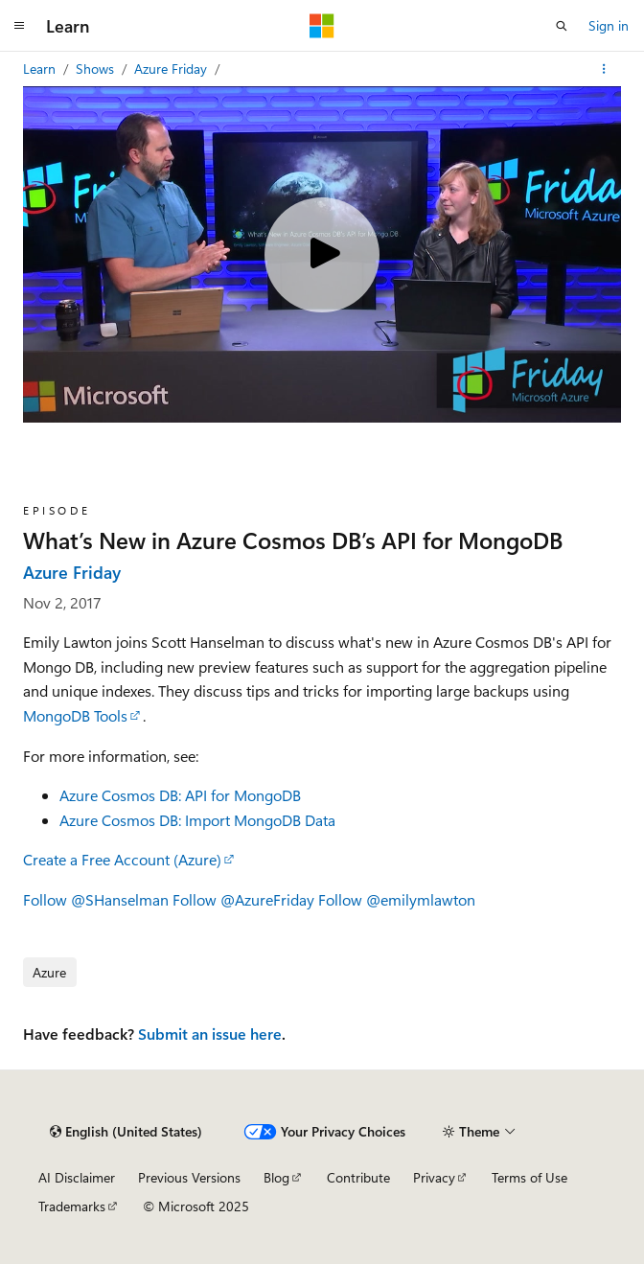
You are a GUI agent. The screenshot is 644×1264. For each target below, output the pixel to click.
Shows (97, 68)
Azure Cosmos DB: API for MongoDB (180, 795)
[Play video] (322, 254)
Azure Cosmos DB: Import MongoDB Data (199, 820)
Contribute (358, 1177)
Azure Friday (172, 68)
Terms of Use (529, 1177)
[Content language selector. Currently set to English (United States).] (126, 1131)
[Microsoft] (322, 25)
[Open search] (561, 26)
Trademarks (71, 1206)
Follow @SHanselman (96, 899)
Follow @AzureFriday (243, 899)
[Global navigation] (19, 26)
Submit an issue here (210, 1033)
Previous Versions (189, 1177)
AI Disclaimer (76, 1177)
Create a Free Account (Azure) (122, 859)
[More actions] (604, 69)
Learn (41, 68)
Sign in (608, 25)
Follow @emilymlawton (396, 899)
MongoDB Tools (75, 715)
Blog (276, 1177)
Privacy (434, 1177)
